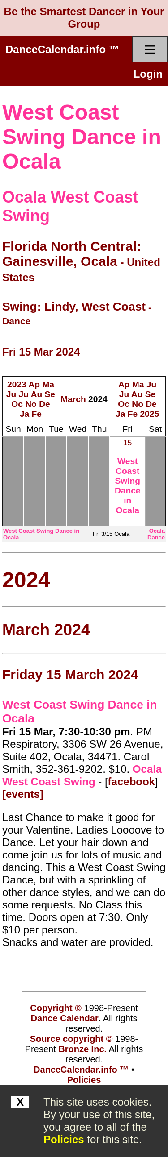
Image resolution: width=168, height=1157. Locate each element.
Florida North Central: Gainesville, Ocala (71, 254)
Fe (37, 414)
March (73, 399)
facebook (131, 781)
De (44, 404)
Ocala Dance (156, 534)
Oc (17, 404)
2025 (149, 414)
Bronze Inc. (82, 1049)
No (31, 404)
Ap (34, 384)
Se (50, 394)
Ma (48, 384)
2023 (16, 384)
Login (148, 74)
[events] (22, 794)
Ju (11, 394)
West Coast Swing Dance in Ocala (81, 136)
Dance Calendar (65, 1018)
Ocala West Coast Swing (82, 775)
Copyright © (56, 1008)
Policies (63, 1139)
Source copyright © (71, 1039)
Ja (24, 414)
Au (37, 394)
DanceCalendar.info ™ (62, 49)
